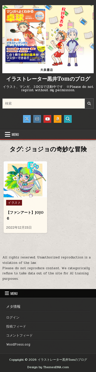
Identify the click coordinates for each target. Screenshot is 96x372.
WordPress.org (18, 344)
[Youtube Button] (47, 119)
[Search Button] (68, 119)
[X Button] (27, 119)
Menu (15, 134)
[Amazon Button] (57, 119)
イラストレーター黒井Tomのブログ (48, 79)
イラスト (14, 202)
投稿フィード (16, 326)
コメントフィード (19, 335)
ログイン (12, 317)
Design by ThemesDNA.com (48, 367)
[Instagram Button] (37, 119)
